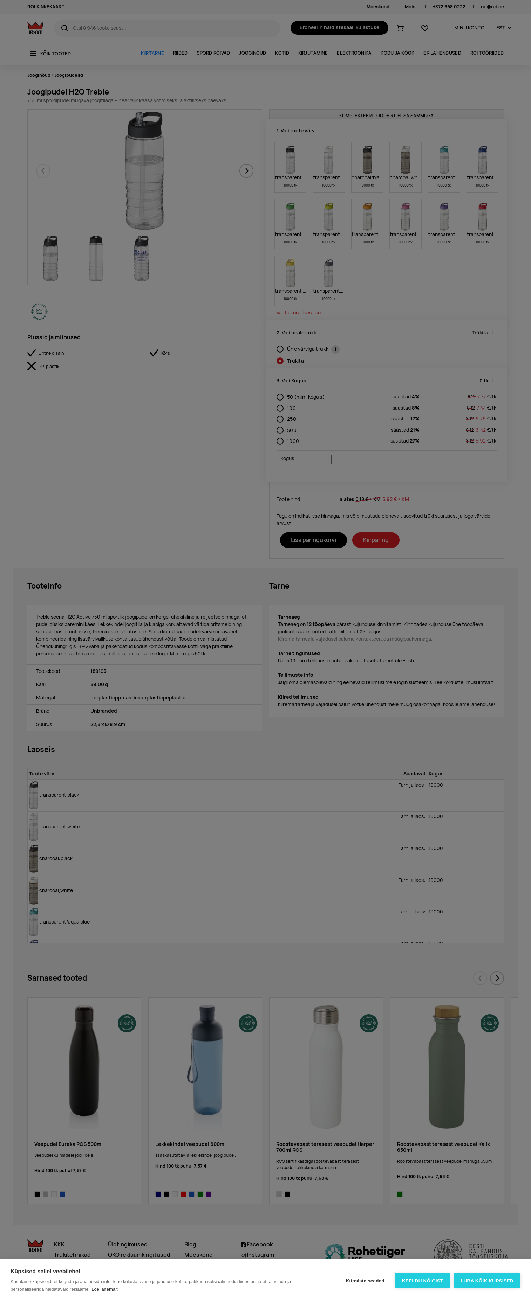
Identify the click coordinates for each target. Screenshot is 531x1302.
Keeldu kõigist (422, 1280)
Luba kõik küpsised (487, 1280)
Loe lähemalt (104, 1289)
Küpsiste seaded (365, 1280)
